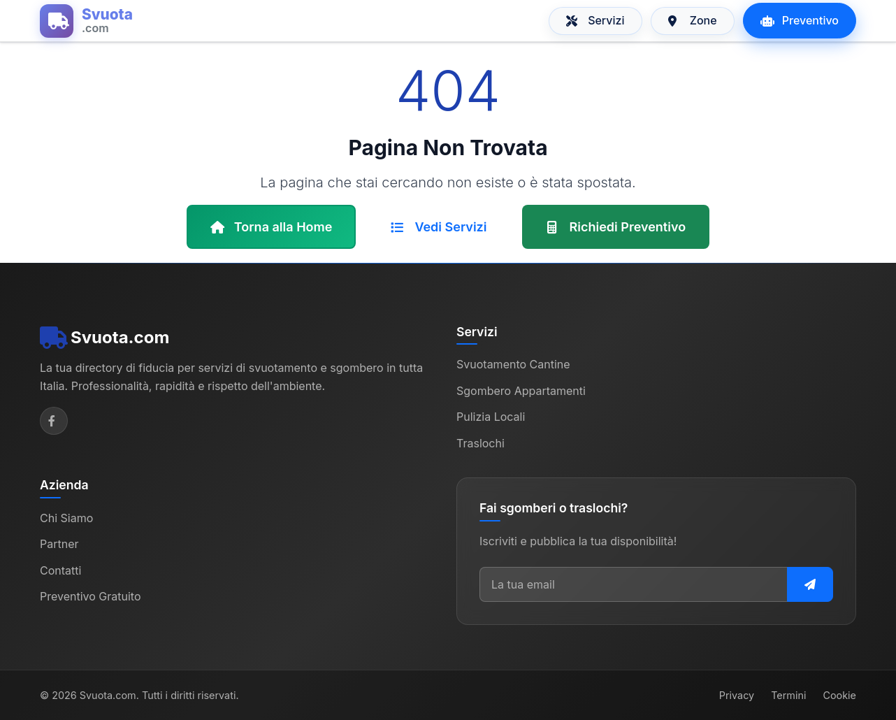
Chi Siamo (66, 518)
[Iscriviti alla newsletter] (810, 584)
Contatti (60, 570)
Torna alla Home (271, 226)
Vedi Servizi (438, 226)
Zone (692, 20)
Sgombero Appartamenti (521, 391)
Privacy (736, 695)
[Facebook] (54, 421)
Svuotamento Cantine (513, 364)
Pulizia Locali (490, 417)
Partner (59, 544)
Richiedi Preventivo (616, 226)
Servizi (595, 20)
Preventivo (799, 20)
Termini (788, 695)
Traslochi (480, 443)
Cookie (839, 695)
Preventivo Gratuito (90, 596)
